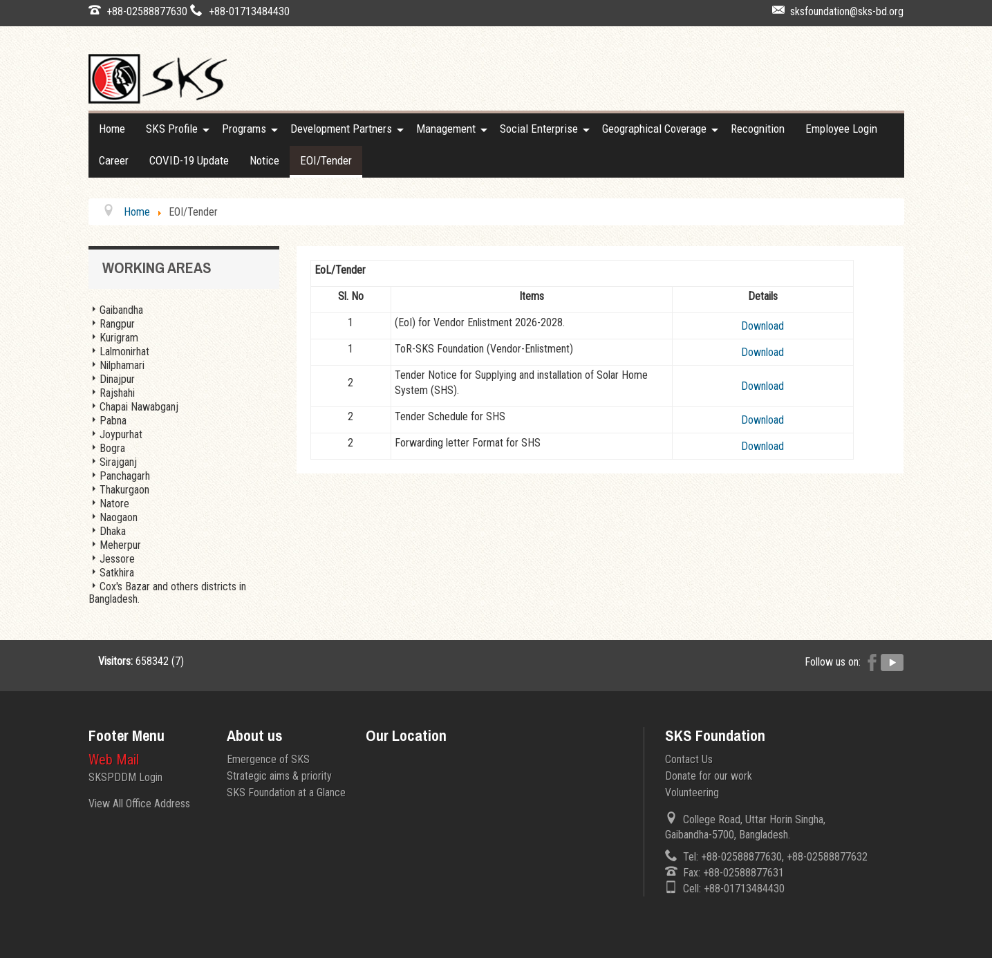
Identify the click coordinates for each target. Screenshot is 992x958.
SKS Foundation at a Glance (286, 792)
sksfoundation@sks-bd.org (847, 11)
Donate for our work (708, 775)
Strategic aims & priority (279, 775)
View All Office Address (139, 803)
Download (762, 325)
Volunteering (692, 792)
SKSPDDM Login (125, 777)
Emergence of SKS (268, 759)
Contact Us (689, 759)
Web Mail (113, 759)
